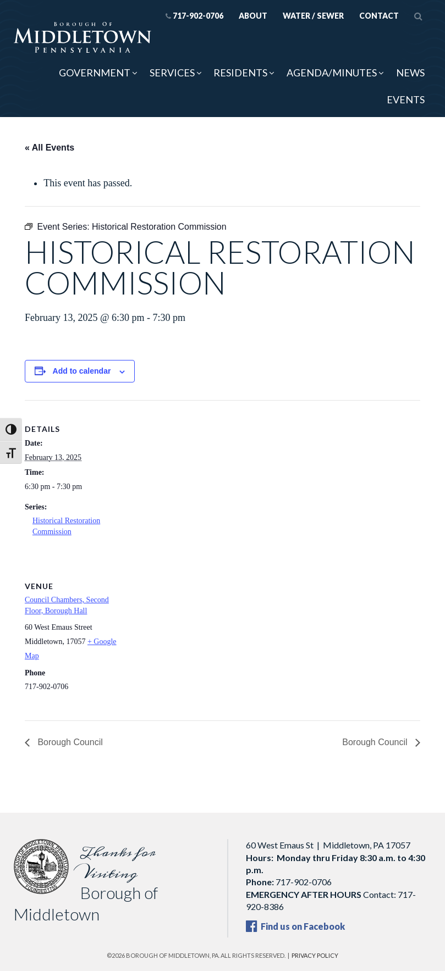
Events (406, 99)
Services (172, 72)
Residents (240, 72)
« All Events (49, 147)
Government (94, 72)
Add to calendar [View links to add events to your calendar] (82, 371)
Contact (379, 15)
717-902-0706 (194, 15)
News (410, 72)
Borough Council (69, 742)
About (253, 15)
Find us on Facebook (295, 926)
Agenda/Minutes (332, 72)
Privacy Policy (315, 955)
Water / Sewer (313, 15)
